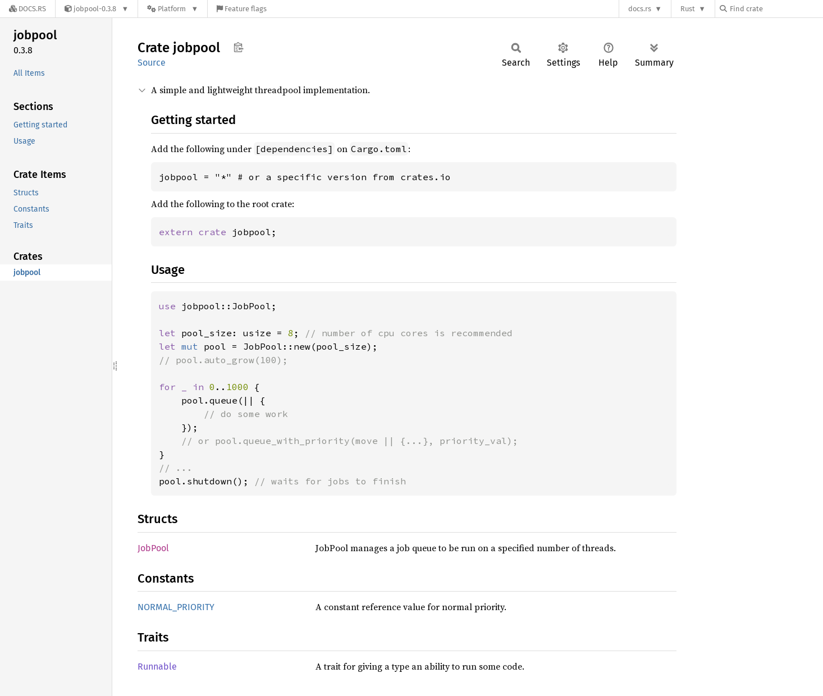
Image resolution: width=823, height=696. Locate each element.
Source (152, 62)
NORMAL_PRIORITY (176, 607)
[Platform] (172, 8)
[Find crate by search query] (776, 8)
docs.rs (639, 8)
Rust (687, 8)
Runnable (157, 666)
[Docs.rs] (27, 8)
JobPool (153, 548)
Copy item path (238, 47)
